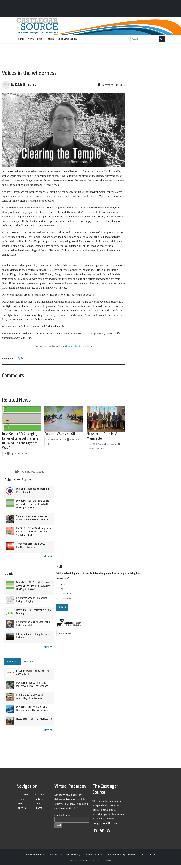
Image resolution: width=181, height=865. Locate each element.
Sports (38, 808)
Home (21, 38)
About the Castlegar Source (121, 854)
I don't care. (66, 598)
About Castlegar (147, 854)
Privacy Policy (73, 854)
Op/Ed (21, 358)
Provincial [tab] (12, 661)
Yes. (63, 584)
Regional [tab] (28, 661)
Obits (51, 38)
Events (41, 38)
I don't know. (67, 593)
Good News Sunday (67, 38)
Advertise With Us (35, 854)
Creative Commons (94, 854)
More (48, 556)
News (31, 38)
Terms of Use (55, 854)
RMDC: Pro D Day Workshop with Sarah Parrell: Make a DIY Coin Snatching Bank (33, 532)
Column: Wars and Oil (59, 434)
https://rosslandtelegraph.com (78, 346)
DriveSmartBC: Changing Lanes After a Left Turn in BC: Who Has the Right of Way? (33, 504)
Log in (109, 860)
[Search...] (144, 39)
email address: (62, 815)
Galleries (21, 808)
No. (62, 588)
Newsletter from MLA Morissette (34, 718)
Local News (22, 794)
